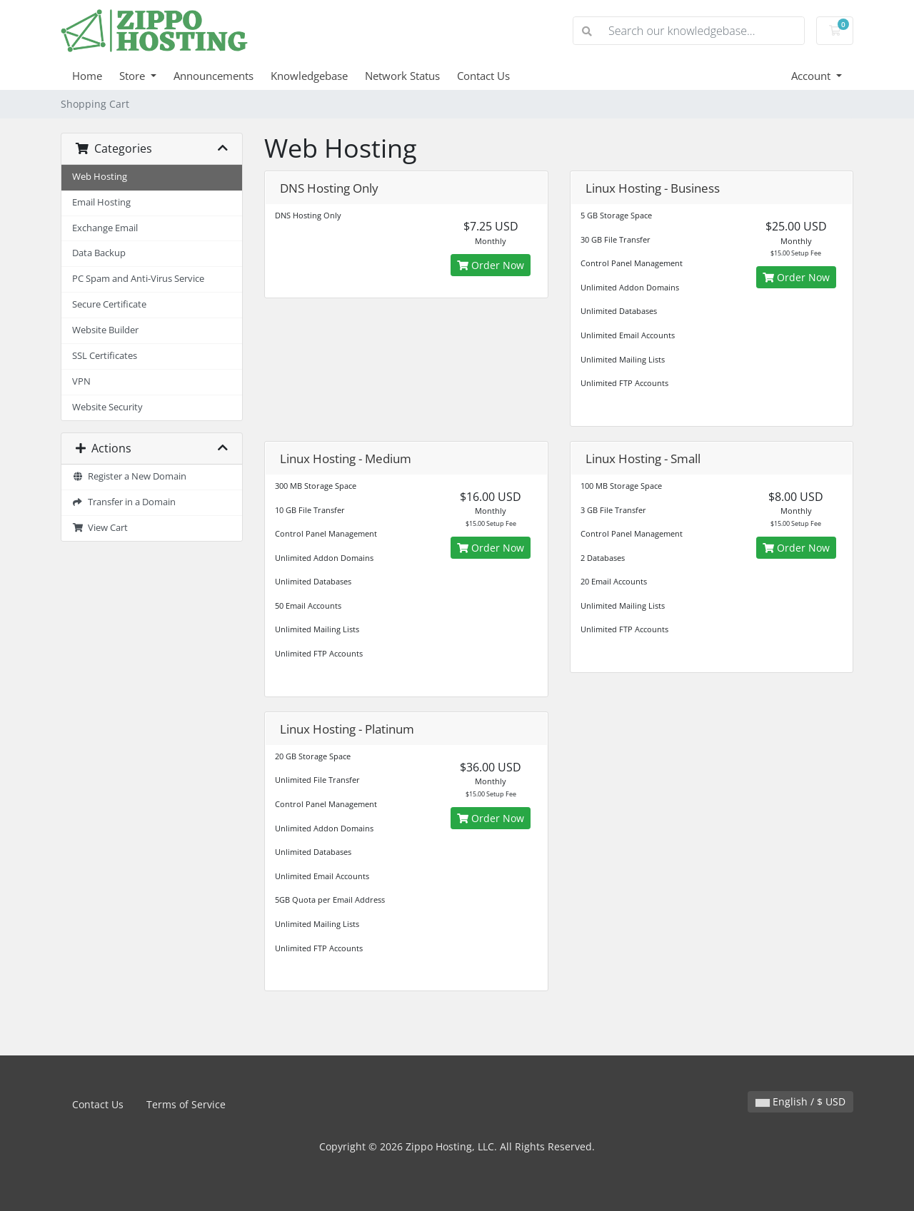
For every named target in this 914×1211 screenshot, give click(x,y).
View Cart (100, 528)
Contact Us (483, 76)
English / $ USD (800, 1101)
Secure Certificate (109, 304)
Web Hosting (99, 177)
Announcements (213, 76)
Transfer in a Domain (124, 502)
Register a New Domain (129, 476)
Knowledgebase (309, 76)
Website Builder (105, 330)
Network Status (402, 76)
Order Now (490, 265)
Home (87, 76)
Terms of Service (186, 1104)
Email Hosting (101, 202)
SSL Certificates (104, 356)
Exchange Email (105, 228)
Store (133, 76)
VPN (81, 381)
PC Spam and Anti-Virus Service (138, 279)
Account (812, 76)
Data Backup (99, 253)
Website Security (107, 407)
